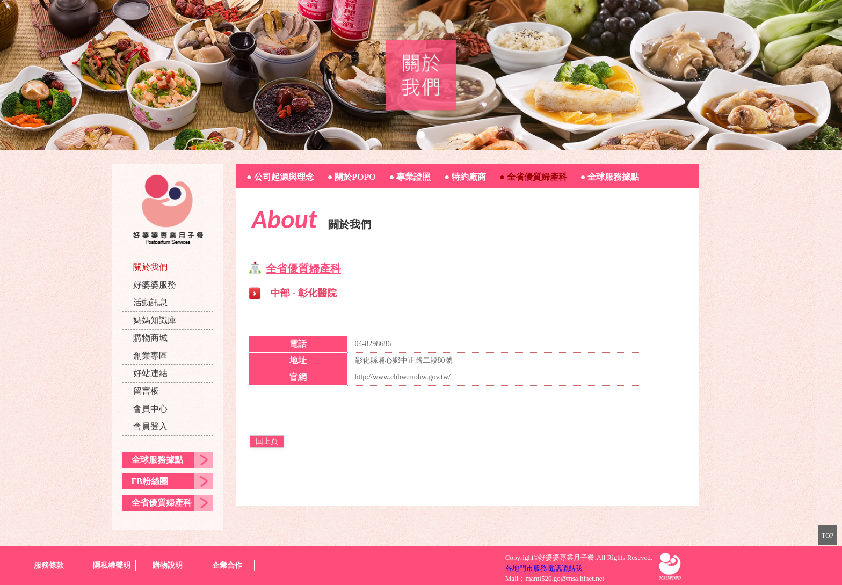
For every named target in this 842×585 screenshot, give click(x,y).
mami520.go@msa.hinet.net (564, 578)
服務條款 (49, 565)
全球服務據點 (157, 459)
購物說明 (168, 565)
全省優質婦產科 (162, 502)
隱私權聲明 (111, 565)
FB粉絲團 (150, 481)
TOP (827, 535)
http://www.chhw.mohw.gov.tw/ (403, 377)
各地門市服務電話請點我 (543, 568)
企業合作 (227, 565)
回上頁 (267, 441)
